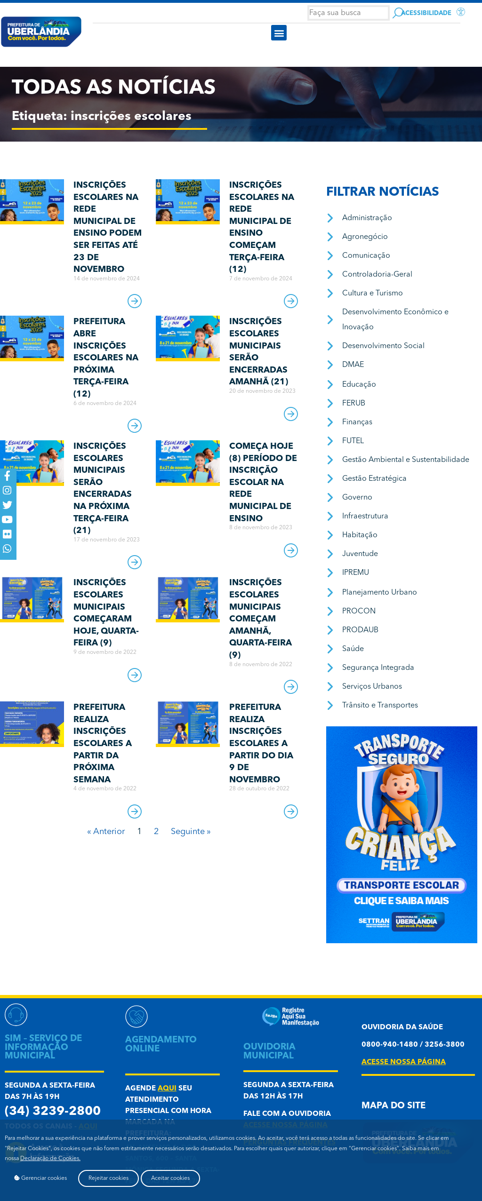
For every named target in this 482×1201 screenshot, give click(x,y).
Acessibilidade (426, 13)
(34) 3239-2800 (53, 1112)
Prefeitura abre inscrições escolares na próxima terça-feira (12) (105, 358)
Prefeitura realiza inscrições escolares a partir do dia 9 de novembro (261, 743)
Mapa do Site (394, 1106)
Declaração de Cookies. (50, 1158)
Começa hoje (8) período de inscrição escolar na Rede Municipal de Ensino (263, 482)
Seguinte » (191, 831)
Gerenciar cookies (40, 1178)
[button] (279, 32)
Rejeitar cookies (108, 1178)
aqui (167, 1088)
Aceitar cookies (170, 1178)
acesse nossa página (404, 1062)
